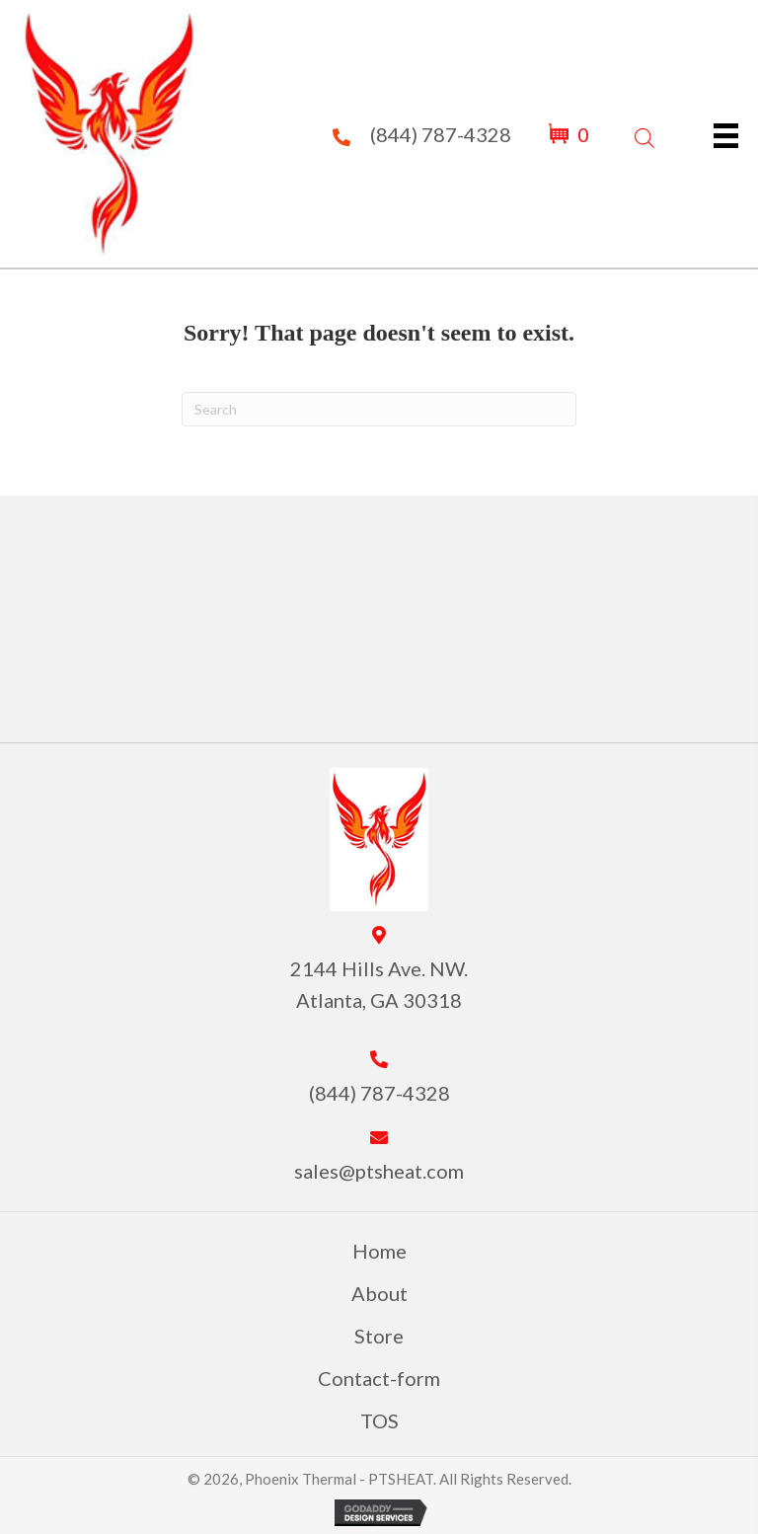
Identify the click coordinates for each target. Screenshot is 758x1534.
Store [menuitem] (379, 1335)
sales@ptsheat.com (379, 1171)
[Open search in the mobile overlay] (644, 133)
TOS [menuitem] (379, 1420)
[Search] (379, 409)
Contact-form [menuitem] (379, 1378)
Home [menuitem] (379, 1251)
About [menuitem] (379, 1293)
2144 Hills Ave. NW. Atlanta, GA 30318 (379, 984)
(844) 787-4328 (440, 134)
